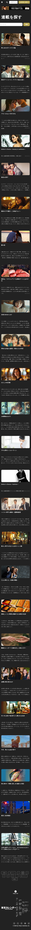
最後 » (15, 879)
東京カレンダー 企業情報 (17, 914)
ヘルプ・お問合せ (17, 903)
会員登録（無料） (24, 2)
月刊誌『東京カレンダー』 (25, 902)
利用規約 (20, 900)
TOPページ (17, 899)
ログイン (13, 2)
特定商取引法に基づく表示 (20, 913)
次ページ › (23, 876)
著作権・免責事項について (20, 909)
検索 (26, 24)
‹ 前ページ (12, 872)
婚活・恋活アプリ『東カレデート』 (25, 905)
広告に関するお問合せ (17, 909)
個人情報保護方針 (20, 904)
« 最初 (4, 872)
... (16, 876)
